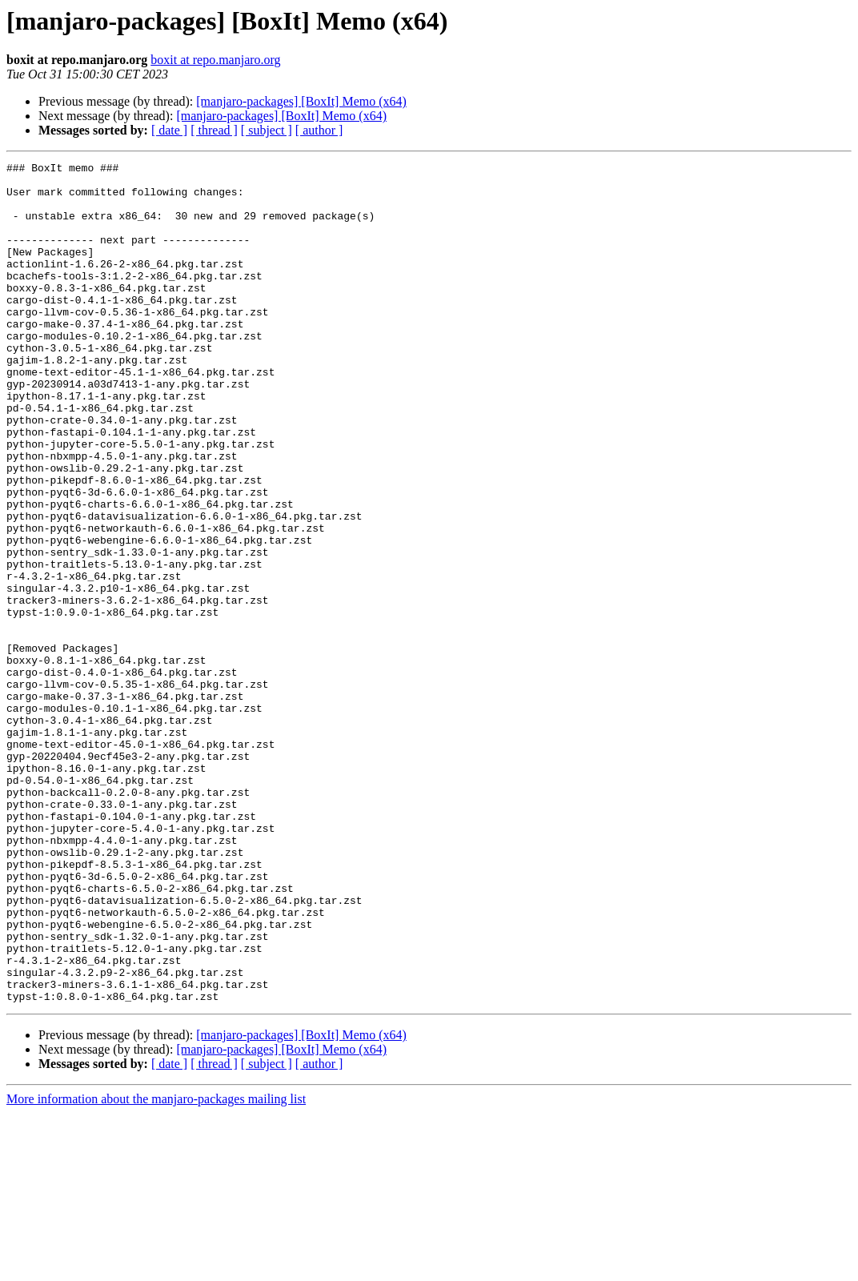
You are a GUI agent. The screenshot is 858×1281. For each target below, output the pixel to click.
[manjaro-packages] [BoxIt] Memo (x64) (301, 101)
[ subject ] (266, 130)
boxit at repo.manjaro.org (215, 59)
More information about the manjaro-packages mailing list (156, 1267)
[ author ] (319, 130)
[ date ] (169, 130)
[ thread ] (214, 130)
